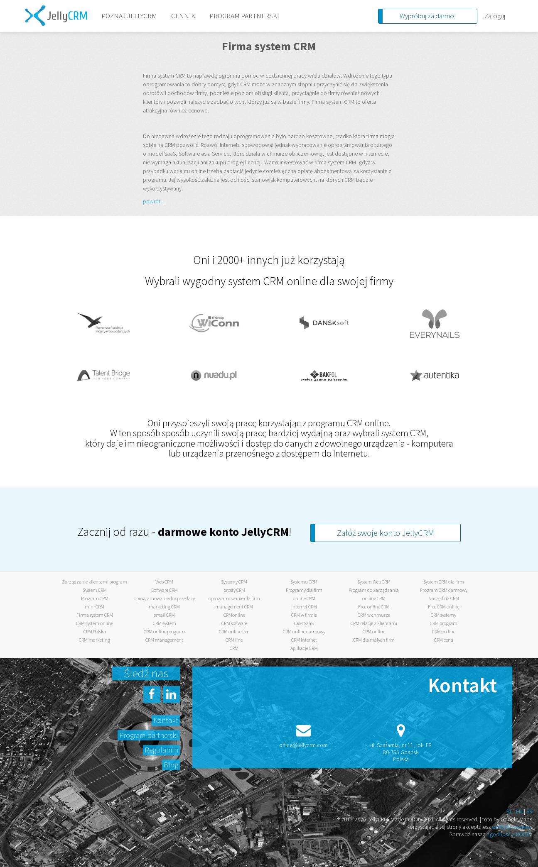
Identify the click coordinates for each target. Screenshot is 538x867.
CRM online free (234, 631)
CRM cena (443, 640)
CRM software (234, 623)
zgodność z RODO (509, 834)
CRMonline (234, 615)
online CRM (304, 598)
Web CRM (164, 582)
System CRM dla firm (443, 582)
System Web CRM (374, 582)
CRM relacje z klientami (374, 623)
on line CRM (374, 598)
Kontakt (165, 720)
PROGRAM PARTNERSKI (244, 15)
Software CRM (164, 590)
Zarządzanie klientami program (94, 582)
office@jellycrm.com (303, 745)
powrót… (154, 201)
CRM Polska (95, 631)
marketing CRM (164, 606)
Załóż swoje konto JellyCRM (385, 532)
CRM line (234, 640)
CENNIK (183, 15)
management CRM (234, 606)
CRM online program (164, 631)
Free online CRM (374, 606)
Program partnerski (148, 735)
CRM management (164, 640)
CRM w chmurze (374, 615)
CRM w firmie (304, 615)
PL (509, 811)
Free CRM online (443, 606)
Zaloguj (494, 15)
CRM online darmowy (304, 631)
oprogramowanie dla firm (234, 598)
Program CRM (94, 598)
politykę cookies (511, 826)
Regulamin (161, 750)
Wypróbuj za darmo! (428, 15)
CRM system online (94, 623)
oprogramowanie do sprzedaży (164, 598)
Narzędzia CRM (443, 598)
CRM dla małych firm (374, 640)
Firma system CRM (94, 615)
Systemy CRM (234, 582)
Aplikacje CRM (304, 648)
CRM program (443, 623)
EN (519, 811)
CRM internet (304, 640)
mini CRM (94, 606)
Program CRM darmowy (443, 590)
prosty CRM (234, 590)
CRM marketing (94, 640)
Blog (171, 764)
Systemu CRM (303, 582)
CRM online (374, 631)
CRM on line (443, 631)
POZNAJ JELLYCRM (129, 15)
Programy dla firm (304, 590)
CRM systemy (443, 615)
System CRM (95, 590)
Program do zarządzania (374, 590)
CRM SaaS (304, 623)
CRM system (164, 623)
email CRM (164, 615)
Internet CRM (304, 606)
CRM (234, 648)
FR (529, 811)
